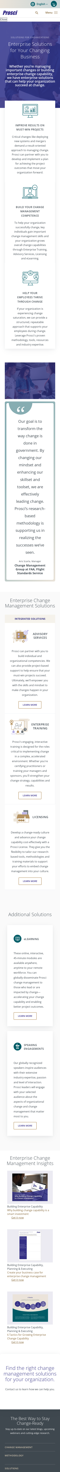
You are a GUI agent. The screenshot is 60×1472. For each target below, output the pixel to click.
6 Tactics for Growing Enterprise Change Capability (26, 1336)
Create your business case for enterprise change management (26, 1274)
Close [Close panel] (3, 19)
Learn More (30, 704)
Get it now (17, 1217)
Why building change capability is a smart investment (28, 1212)
